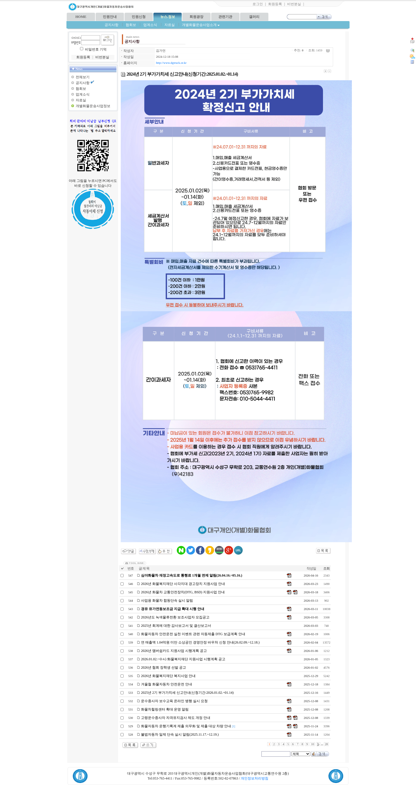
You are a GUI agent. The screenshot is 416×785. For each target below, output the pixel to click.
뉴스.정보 (167, 17)
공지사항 (111, 25)
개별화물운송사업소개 (201, 25)
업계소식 (150, 25)
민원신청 (139, 17)
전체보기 (83, 77)
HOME (80, 17)
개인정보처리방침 (254, 778)
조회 (326, 568)
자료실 (169, 25)
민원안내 (110, 17)
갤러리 (254, 17)
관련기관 (225, 17)
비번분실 (294, 4)
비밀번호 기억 (96, 49)
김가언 (161, 50)
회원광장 (196, 17)
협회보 (131, 25)
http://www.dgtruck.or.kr (171, 62)
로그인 (257, 4)
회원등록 (275, 4)
